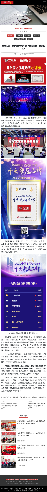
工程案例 (27, 479)
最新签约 (27, 36)
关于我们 (32, 479)
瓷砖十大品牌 (14, 488)
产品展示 (11, 479)
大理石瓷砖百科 (20, 39)
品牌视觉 (36, 36)
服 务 (36, 479)
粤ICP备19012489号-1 (40, 488)
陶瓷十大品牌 (22, 488)
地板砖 (30, 39)
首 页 (7, 479)
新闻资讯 (17, 479)
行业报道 (19, 36)
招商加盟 (22, 479)
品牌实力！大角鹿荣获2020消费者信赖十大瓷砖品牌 (29, 397)
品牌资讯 (10, 36)
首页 (2, 397)
